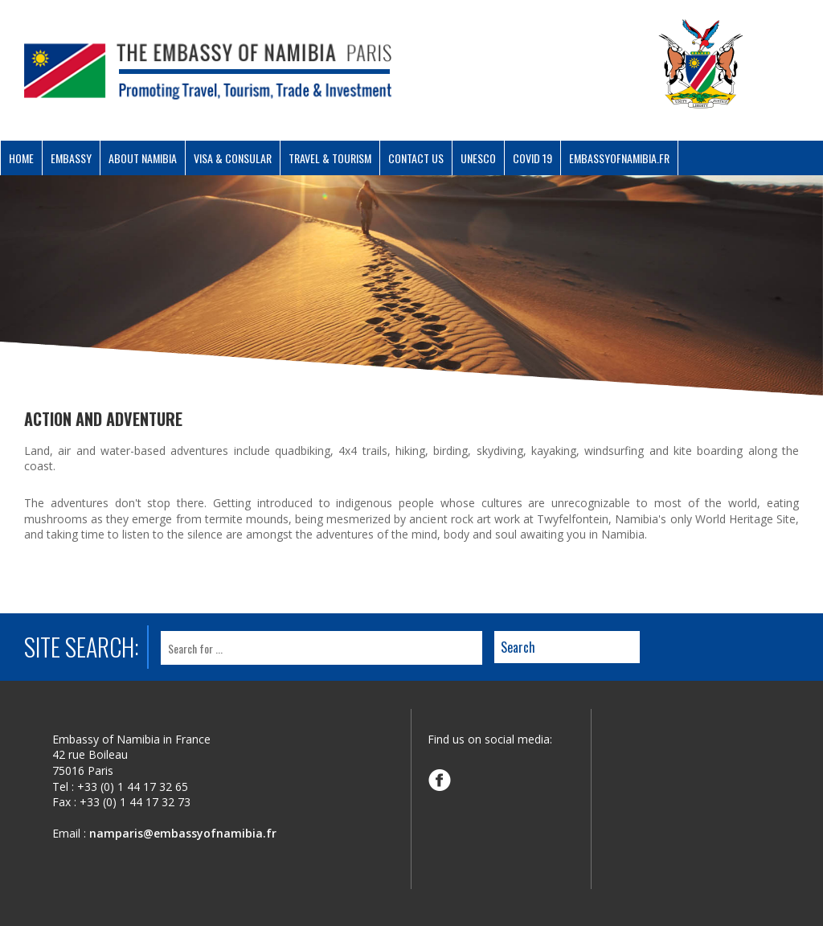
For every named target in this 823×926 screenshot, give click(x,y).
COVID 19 (532, 158)
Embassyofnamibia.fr (619, 158)
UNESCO (478, 158)
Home (21, 158)
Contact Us (416, 158)
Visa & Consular (233, 158)
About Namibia (143, 158)
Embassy (71, 158)
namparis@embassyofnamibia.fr (182, 833)
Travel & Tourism (330, 158)
